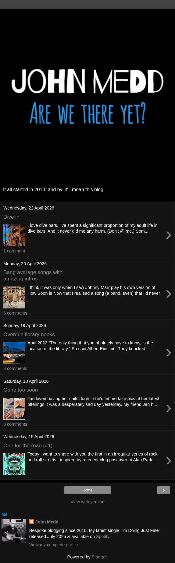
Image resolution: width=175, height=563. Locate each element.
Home (87, 490)
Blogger (99, 556)
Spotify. (103, 536)
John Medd (47, 521)
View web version (87, 501)
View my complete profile (53, 544)
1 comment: (14, 250)
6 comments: (15, 313)
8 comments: (15, 368)
